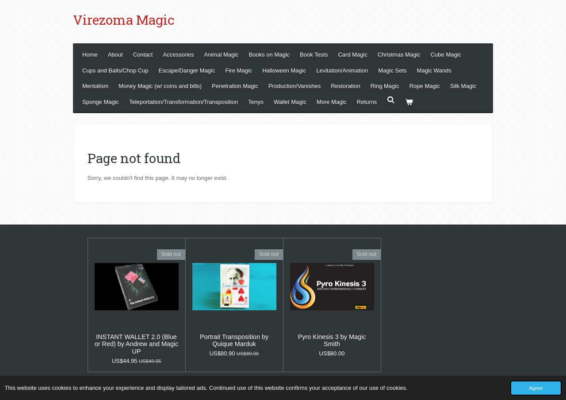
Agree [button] (536, 388)
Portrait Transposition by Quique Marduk (234, 340)
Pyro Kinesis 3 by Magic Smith (332, 340)
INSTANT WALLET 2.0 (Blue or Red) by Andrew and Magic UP (137, 344)
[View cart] (409, 102)
